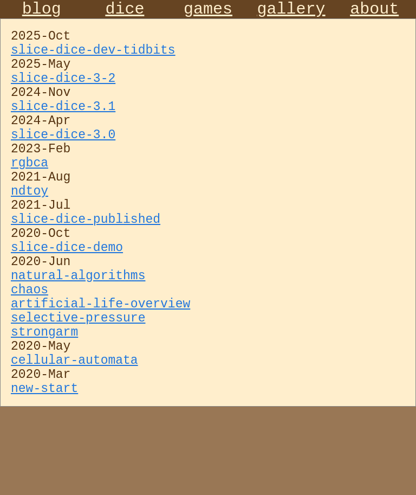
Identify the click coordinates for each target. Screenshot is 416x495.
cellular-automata (74, 440)
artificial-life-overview (100, 371)
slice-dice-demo (67, 302)
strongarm (44, 406)
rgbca (29, 198)
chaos (29, 354)
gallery (291, 11)
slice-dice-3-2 (63, 93)
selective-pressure (78, 388)
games (208, 11)
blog (41, 11)
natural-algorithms (78, 336)
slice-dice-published (85, 267)
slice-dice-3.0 (63, 163)
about (374, 11)
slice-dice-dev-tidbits (93, 59)
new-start (44, 475)
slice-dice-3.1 (63, 128)
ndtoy (29, 232)
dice (124, 11)
